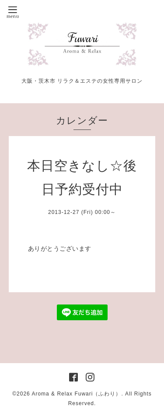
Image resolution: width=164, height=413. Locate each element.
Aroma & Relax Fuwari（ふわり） (76, 394)
